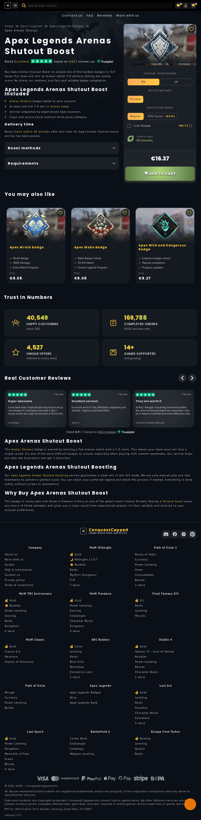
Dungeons (12, 626)
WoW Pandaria (100, 593)
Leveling (141, 610)
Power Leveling (146, 564)
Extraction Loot (81, 672)
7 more (75, 585)
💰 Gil (139, 600)
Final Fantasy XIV (166, 593)
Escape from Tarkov (165, 731)
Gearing (10, 615)
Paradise (141, 707)
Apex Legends (100, 685)
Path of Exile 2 (165, 547)
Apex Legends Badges (85, 692)
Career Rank (78, 738)
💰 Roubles (143, 738)
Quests (140, 748)
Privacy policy (15, 580)
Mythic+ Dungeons (83, 575)
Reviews (104, 15)
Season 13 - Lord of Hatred (154, 651)
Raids (74, 569)
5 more (140, 677)
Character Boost (81, 621)
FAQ (90, 15)
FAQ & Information (18, 569)
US (176, 82)
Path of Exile (35, 685)
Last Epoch (35, 731)
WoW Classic (35, 639)
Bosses (140, 580)
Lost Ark (166, 685)
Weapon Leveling (82, 754)
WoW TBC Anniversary (35, 593)
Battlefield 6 (100, 731)
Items (139, 569)
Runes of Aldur (146, 554)
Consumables (144, 575)
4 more (10, 631)
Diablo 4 (165, 639)
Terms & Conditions (19, 585)
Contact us (72, 15)
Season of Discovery (19, 661)
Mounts (140, 615)
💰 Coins (76, 646)
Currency (141, 559)
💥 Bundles (78, 564)
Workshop (77, 667)
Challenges (78, 615)
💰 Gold (75, 554)
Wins (73, 697)
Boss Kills (77, 661)
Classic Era (12, 651)
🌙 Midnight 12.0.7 (84, 559)
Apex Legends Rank (84, 702)
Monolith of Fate (17, 754)
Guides (10, 564)
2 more (140, 585)
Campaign (77, 748)
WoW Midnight (100, 547)
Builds (9, 707)
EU (143, 82)
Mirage (10, 692)
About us (11, 554)
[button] (185, 5)
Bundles (141, 656)
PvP (72, 580)
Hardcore (11, 656)
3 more (140, 723)
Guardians (142, 718)
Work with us (14, 559)
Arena (9, 759)
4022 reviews (107, 432)
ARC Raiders (100, 639)
